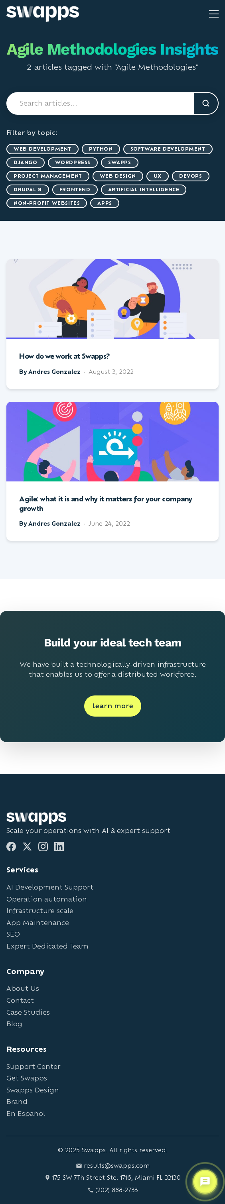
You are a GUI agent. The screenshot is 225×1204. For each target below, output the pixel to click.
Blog (14, 1023)
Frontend (75, 189)
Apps (104, 203)
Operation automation (46, 899)
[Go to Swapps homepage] (42, 14)
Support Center (33, 1066)
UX (158, 176)
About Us (22, 988)
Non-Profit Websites (47, 203)
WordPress (73, 162)
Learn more (112, 705)
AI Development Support (49, 887)
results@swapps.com (113, 1165)
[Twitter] (27, 846)
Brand (17, 1101)
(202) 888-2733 (112, 1190)
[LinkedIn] (59, 846)
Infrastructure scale (39, 910)
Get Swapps (26, 1078)
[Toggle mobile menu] (214, 14)
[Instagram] (43, 846)
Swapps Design (32, 1090)
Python (101, 149)
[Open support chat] (205, 1182)
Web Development (42, 149)
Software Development (167, 149)
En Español (25, 1113)
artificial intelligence (144, 189)
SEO (13, 934)
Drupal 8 (28, 189)
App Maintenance (37, 922)
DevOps (190, 176)
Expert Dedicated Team (47, 946)
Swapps (119, 162)
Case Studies (28, 1012)
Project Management (48, 176)
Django (26, 162)
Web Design (118, 176)
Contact (20, 1000)
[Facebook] (11, 846)
